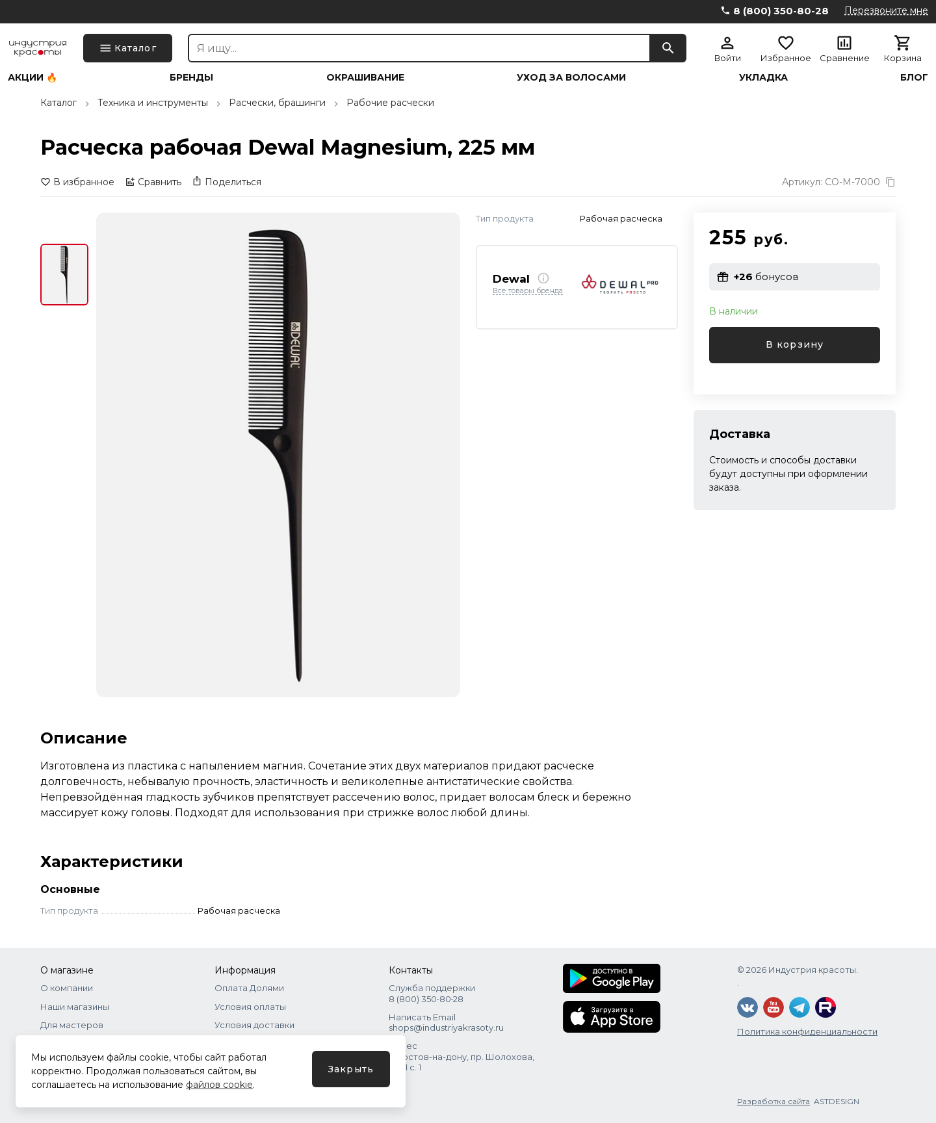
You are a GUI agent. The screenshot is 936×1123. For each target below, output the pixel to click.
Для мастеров (71, 1025)
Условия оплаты (250, 1006)
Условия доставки (254, 1025)
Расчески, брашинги (277, 103)
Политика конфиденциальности (807, 1031)
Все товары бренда (528, 291)
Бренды (191, 77)
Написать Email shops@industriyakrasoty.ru (446, 1022)
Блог (914, 77)
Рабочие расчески (390, 103)
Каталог (58, 103)
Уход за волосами (571, 77)
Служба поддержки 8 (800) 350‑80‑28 (432, 993)
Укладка (763, 77)
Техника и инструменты (153, 103)
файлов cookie (219, 1085)
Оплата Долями (249, 988)
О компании (66, 988)
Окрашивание (365, 77)
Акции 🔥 (32, 77)
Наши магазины (74, 1006)
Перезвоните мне (886, 10)
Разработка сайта (773, 1101)
